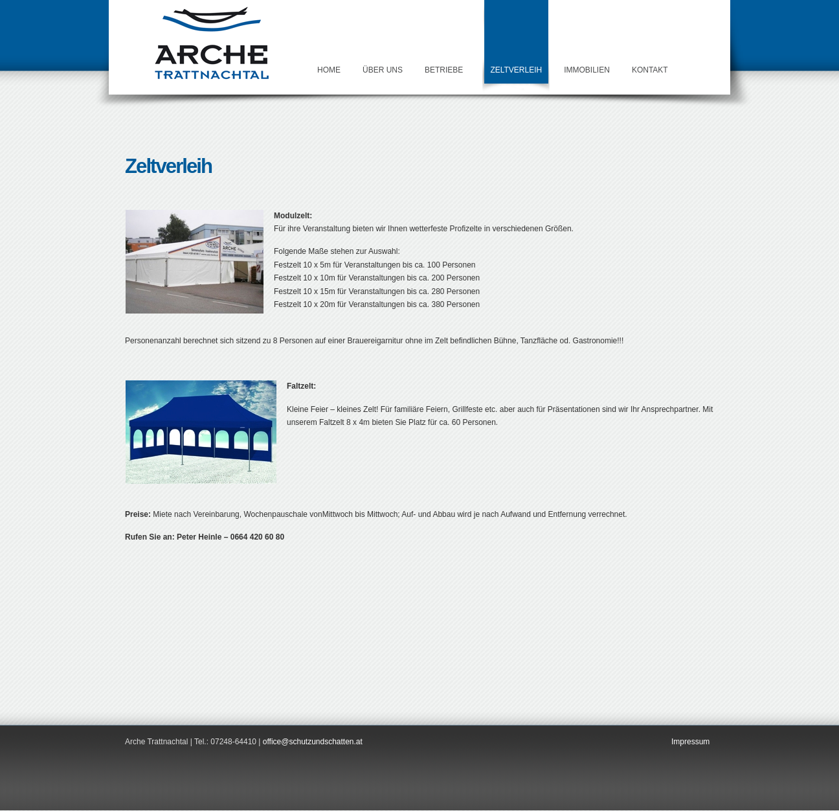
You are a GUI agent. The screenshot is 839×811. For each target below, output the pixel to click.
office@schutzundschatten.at (313, 741)
